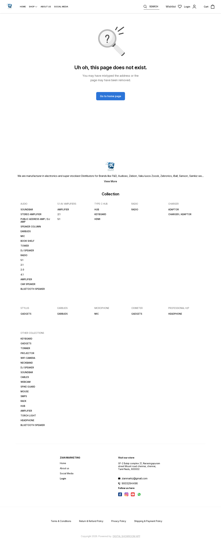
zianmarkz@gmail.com (134, 478)
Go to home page (110, 96)
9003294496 (130, 483)
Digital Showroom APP (126, 536)
